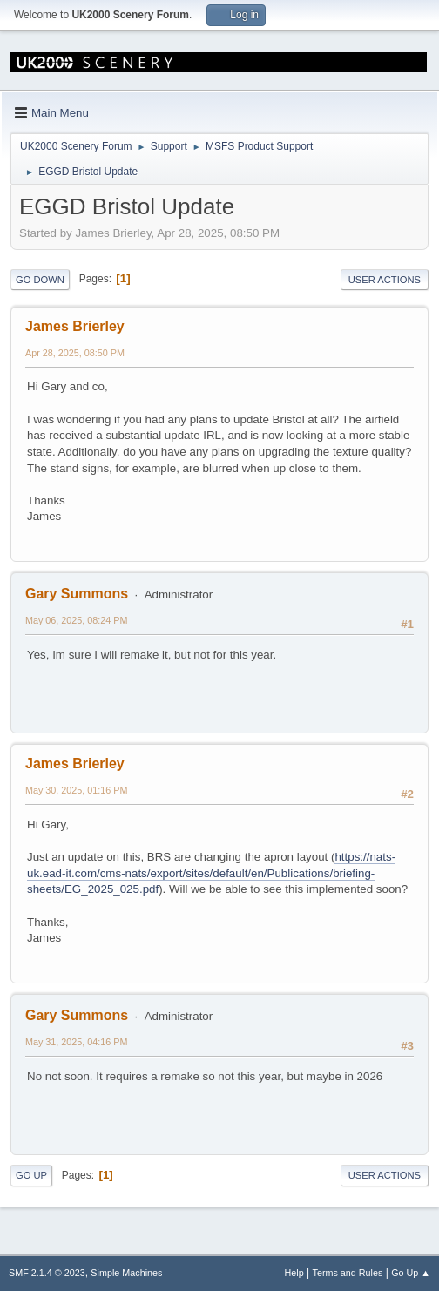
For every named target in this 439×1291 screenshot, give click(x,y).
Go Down (40, 279)
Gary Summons (76, 593)
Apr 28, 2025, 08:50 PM (75, 353)
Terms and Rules (348, 1272)
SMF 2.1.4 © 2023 (47, 1272)
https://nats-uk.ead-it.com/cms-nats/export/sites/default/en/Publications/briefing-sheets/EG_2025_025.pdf (211, 873)
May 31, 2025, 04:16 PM (76, 1042)
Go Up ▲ (410, 1272)
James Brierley (75, 326)
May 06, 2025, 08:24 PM (76, 620)
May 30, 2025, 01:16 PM (76, 790)
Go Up (31, 1175)
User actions (384, 279)
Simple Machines (126, 1272)
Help (294, 1272)
